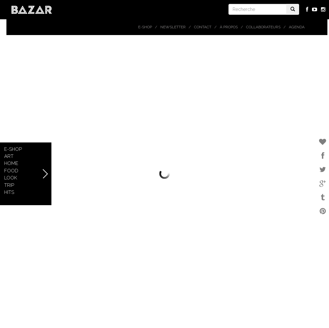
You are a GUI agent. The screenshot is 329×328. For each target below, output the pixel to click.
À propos (229, 27)
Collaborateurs (263, 27)
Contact (202, 27)
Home (11, 163)
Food (11, 171)
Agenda (297, 27)
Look (10, 178)
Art (8, 156)
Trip (9, 185)
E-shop (145, 27)
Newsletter (173, 27)
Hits (9, 192)
